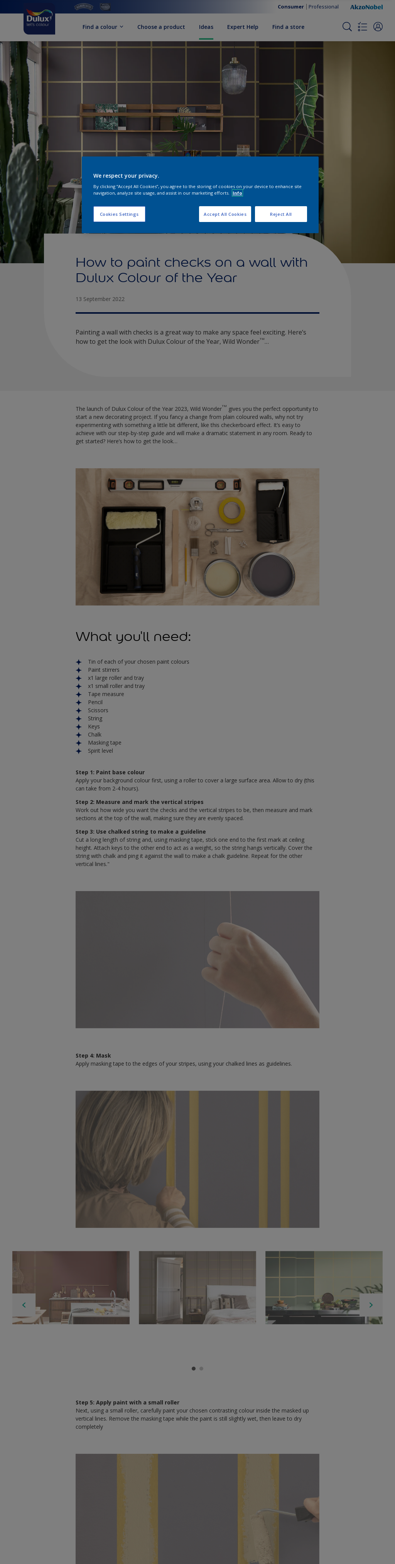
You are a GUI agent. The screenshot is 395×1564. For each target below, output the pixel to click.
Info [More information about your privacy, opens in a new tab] (237, 193)
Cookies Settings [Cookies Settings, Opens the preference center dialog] (119, 214)
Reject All (281, 214)
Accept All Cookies (225, 214)
